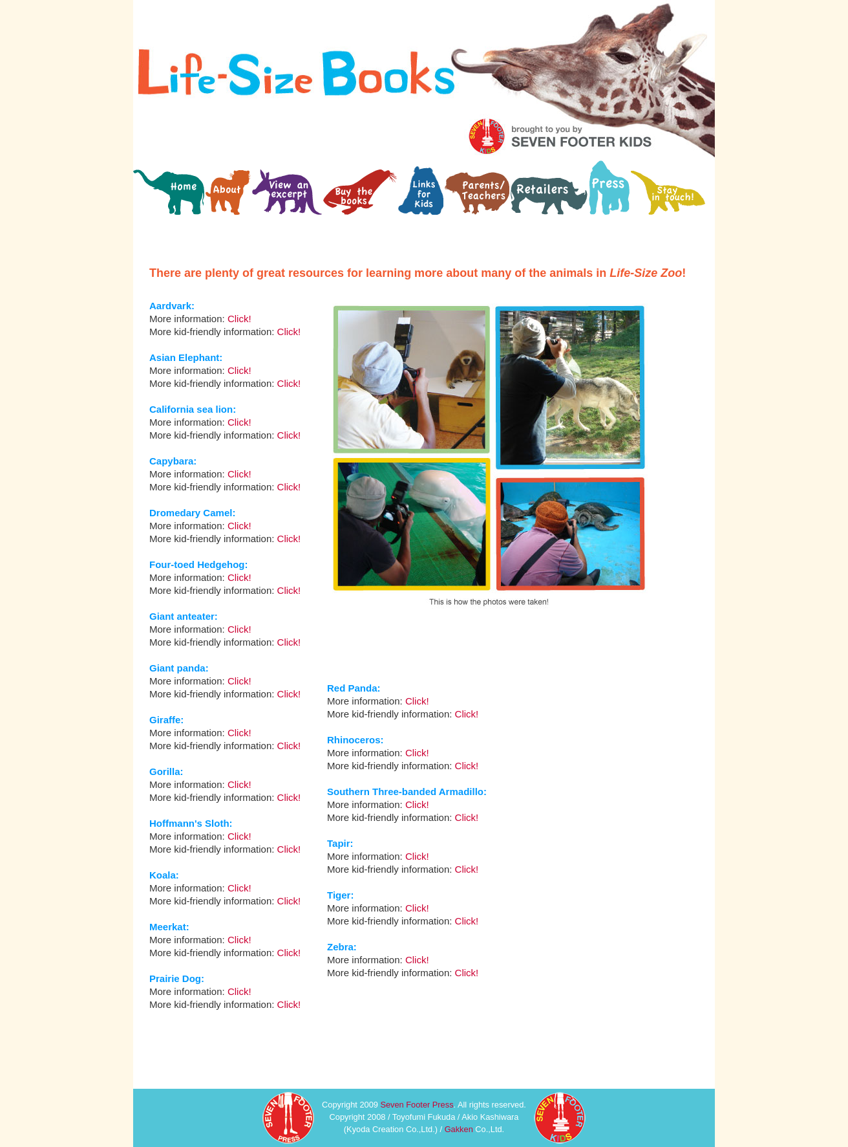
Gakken (459, 1129)
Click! (417, 700)
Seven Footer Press (416, 1104)
